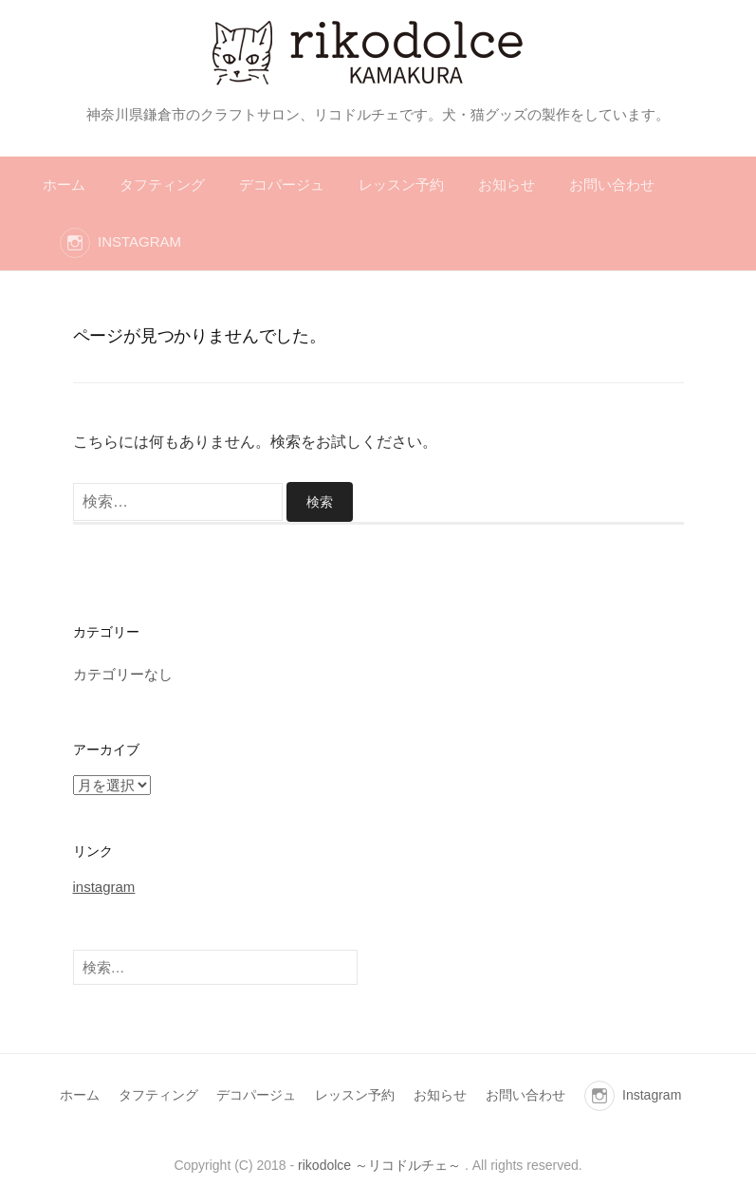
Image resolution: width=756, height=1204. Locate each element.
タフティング (162, 184)
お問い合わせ (612, 184)
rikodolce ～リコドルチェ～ (379, 1165)
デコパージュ (281, 184)
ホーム (64, 184)
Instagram (139, 241)
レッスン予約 (401, 184)
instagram (104, 887)
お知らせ (506, 184)
